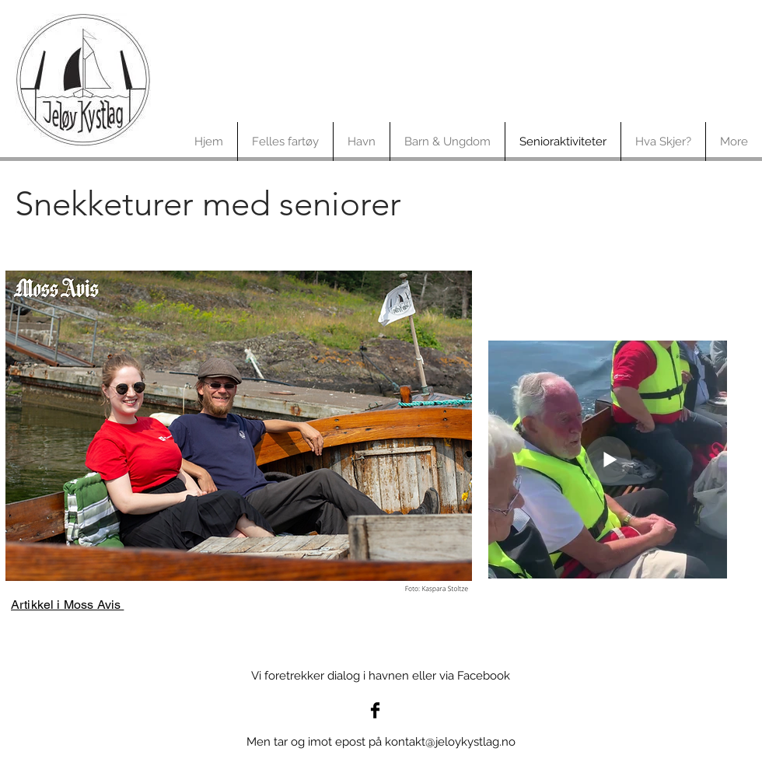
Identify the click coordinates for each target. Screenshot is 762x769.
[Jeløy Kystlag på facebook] (375, 710)
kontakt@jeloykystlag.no (450, 742)
